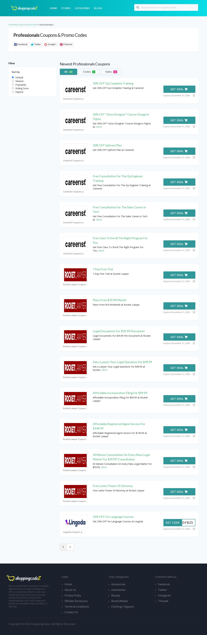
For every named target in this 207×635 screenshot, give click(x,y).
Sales (111, 71)
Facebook (164, 584)
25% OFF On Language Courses (113, 517)
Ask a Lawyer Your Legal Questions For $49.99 (122, 362)
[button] (21, 44)
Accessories (118, 584)
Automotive (118, 590)
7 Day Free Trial (103, 269)
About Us (70, 590)
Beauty (115, 595)
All (68, 71)
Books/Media (119, 601)
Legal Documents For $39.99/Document (119, 331)
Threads (163, 601)
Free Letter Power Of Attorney (113, 486)
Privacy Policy (73, 595)
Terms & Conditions (77, 606)
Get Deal (179, 89)
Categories (82, 8)
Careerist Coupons (73, 98)
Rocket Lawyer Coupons (75, 284)
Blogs (98, 8)
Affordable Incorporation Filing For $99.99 (120, 393)
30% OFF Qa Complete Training (113, 83)
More (99, 126)
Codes (89, 71)
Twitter (162, 590)
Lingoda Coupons (73, 532)
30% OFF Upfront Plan (107, 145)
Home (53, 8)
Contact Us (71, 612)
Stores (65, 8)
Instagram (164, 595)
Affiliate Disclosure (76, 601)
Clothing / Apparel (122, 606)
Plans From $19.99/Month (109, 300)
